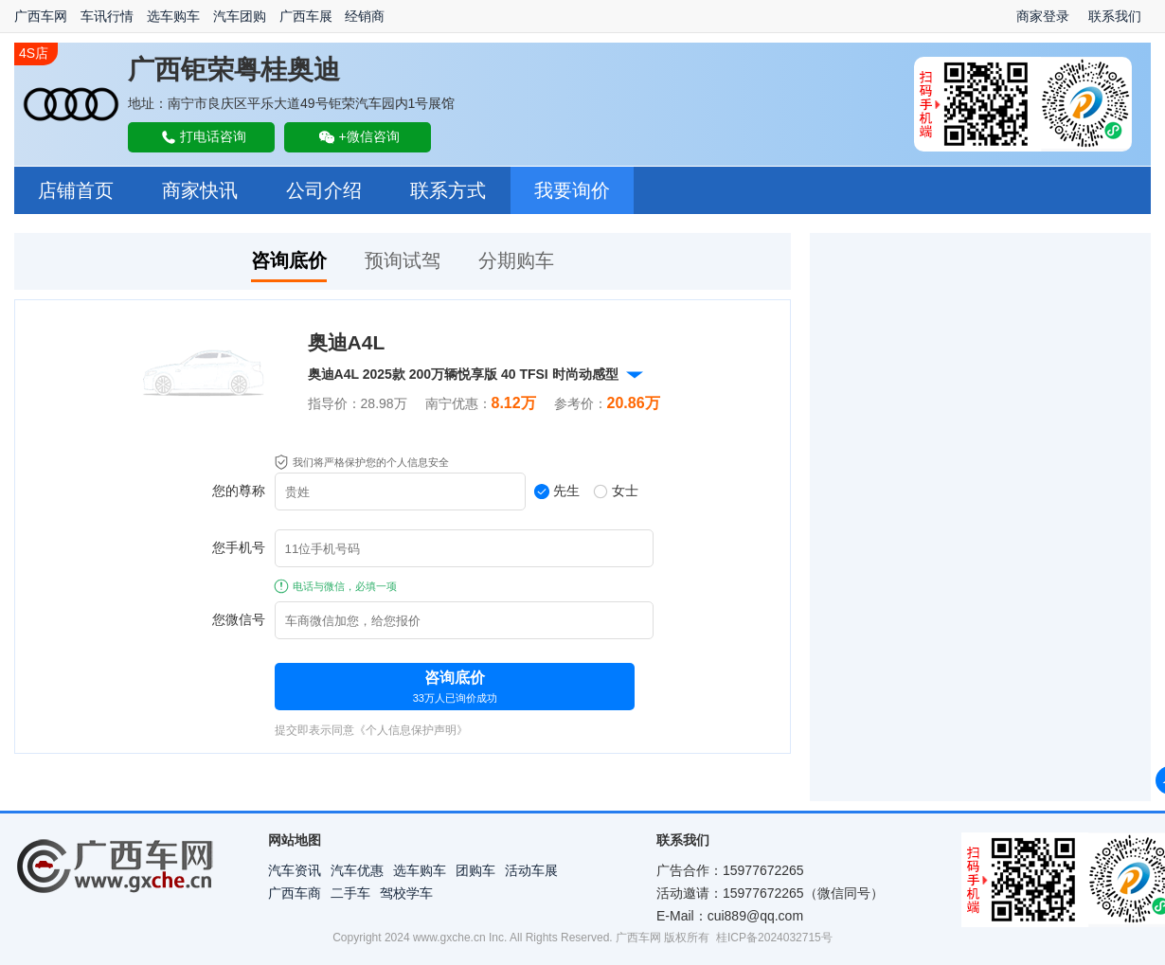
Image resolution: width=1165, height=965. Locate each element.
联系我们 (1114, 16)
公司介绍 (324, 190)
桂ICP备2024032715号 (774, 937)
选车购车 (173, 16)
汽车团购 (239, 16)
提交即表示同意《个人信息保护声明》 (371, 730)
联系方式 (448, 190)
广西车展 (305, 16)
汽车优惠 (357, 870)
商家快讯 (200, 190)
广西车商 (294, 893)
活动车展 (531, 870)
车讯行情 (107, 16)
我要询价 (572, 190)
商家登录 (1042, 16)
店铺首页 (76, 190)
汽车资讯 (294, 870)
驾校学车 (406, 893)
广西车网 (40, 16)
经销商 (365, 16)
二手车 (350, 893)
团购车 (475, 870)
